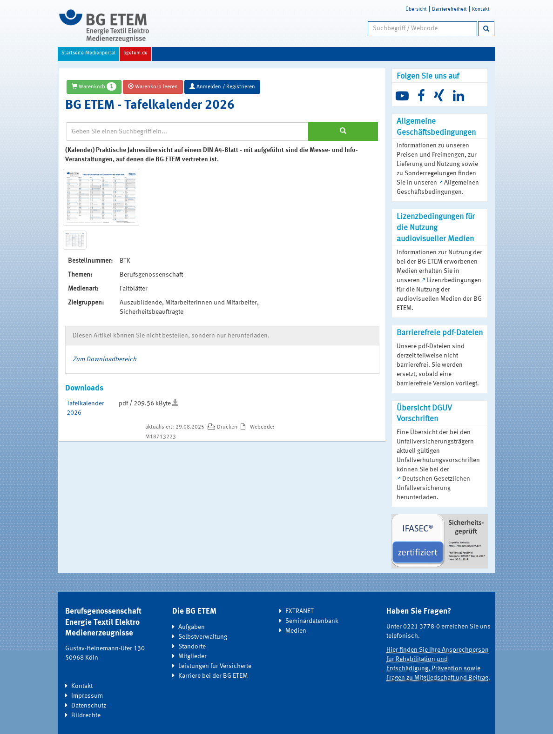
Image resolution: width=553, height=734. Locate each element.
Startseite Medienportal (88, 53)
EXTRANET (299, 611)
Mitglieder (192, 656)
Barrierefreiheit (449, 9)
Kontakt (481, 9)
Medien (295, 631)
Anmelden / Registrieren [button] (222, 86)
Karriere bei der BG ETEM (213, 676)
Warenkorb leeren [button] (153, 86)
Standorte (192, 646)
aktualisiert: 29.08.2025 (175, 427)
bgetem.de (135, 53)
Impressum (87, 696)
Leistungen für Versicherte (214, 666)
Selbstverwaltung (202, 637)
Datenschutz (88, 705)
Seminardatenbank (311, 621)
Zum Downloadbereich (104, 359)
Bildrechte (86, 715)
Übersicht (416, 9)
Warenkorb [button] (94, 86)
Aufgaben (191, 627)
